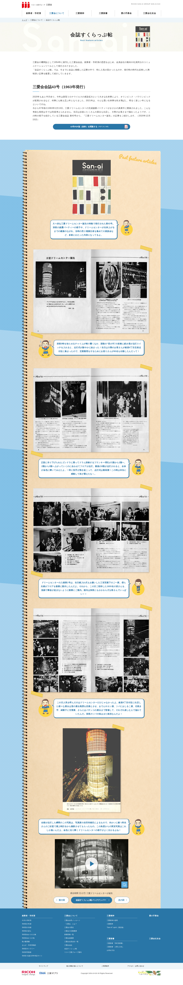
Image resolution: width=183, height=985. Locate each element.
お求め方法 (111, 958)
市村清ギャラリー (28, 956)
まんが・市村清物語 (29, 952)
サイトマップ (43, 973)
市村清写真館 (26, 960)
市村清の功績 (26, 935)
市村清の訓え (26, 938)
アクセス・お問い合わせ (135, 973)
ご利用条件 (105, 973)
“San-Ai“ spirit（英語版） (116, 935)
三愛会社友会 (149, 13)
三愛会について (56, 13)
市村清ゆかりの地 (28, 945)
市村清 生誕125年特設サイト (32, 963)
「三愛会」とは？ (70, 931)
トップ (24, 20)
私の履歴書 (26, 949)
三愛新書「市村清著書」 (115, 951)
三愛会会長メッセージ (72, 928)
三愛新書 (103, 13)
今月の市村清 (26, 928)
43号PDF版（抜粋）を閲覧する (90, 133)
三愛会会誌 (68, 952)
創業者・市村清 (33, 13)
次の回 (121, 907)
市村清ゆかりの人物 (29, 942)
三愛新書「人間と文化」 (115, 954)
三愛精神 (80, 13)
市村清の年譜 (26, 931)
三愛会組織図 (69, 945)
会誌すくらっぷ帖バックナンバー (91, 907)
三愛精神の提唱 (112, 928)
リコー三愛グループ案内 (73, 960)
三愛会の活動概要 (70, 938)
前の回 (62, 907)
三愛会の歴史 (69, 935)
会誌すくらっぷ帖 (70, 956)
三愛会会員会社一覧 (71, 949)
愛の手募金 (126, 13)
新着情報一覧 (69, 942)
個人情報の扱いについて (74, 973)
